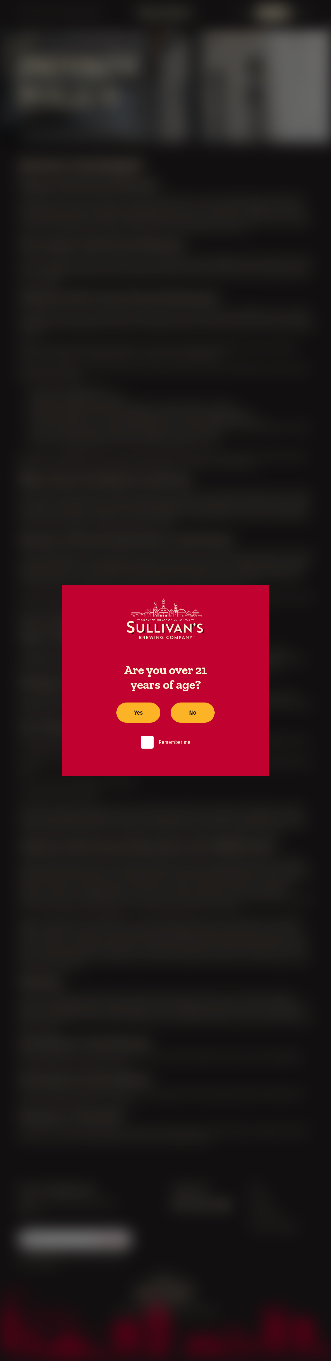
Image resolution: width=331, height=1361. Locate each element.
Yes (138, 712)
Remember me (174, 742)
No (192, 712)
